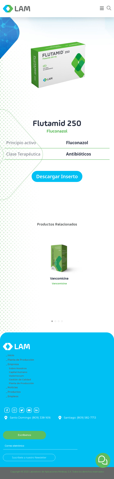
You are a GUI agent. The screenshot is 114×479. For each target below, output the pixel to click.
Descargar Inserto (57, 176)
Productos (14, 391)
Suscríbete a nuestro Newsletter (29, 457)
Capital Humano (18, 372)
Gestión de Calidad (20, 379)
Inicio (11, 355)
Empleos (13, 396)
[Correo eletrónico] (40, 445)
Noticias (13, 387)
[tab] (52, 321)
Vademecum (16, 375)
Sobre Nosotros (18, 368)
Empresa (13, 364)
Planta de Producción (21, 359)
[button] (109, 8)
